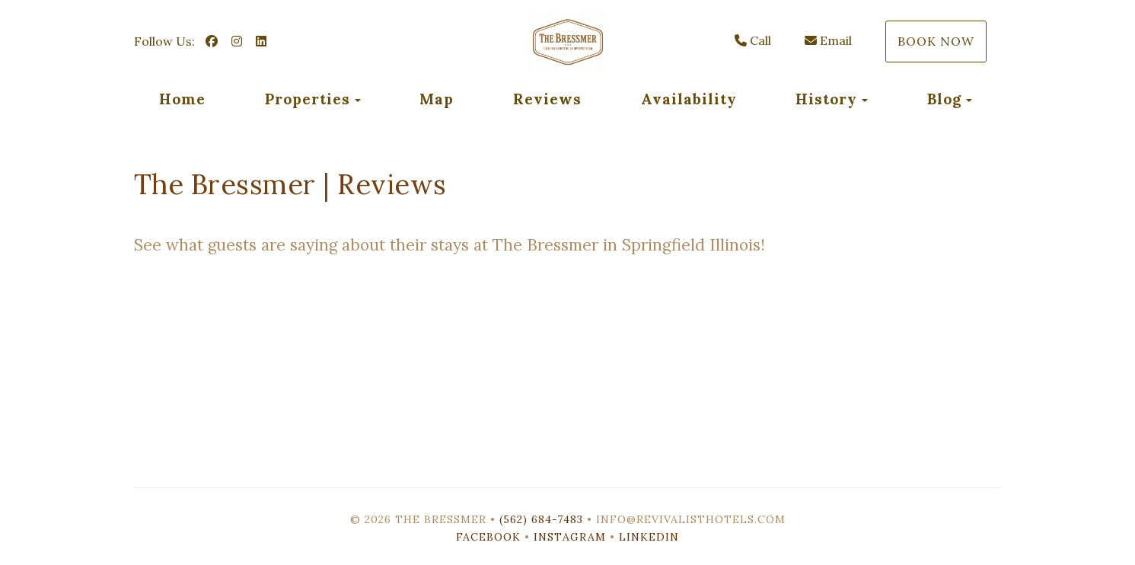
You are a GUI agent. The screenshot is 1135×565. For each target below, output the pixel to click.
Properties (307, 99)
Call (753, 40)
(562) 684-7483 (541, 519)
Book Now (935, 41)
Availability (689, 99)
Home (182, 99)
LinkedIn (649, 537)
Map (436, 99)
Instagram (570, 537)
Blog (944, 99)
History (826, 99)
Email (828, 40)
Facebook (488, 537)
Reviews (547, 99)
